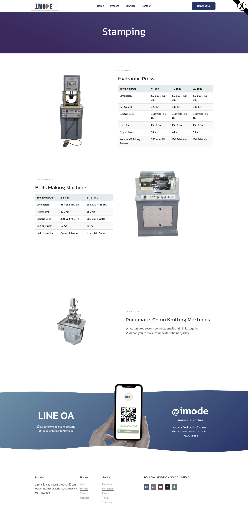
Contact (146, 5)
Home (100, 5)
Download (130, 6)
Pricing (84, 488)
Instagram (108, 488)
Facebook (107, 484)
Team (83, 493)
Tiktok (105, 498)
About (83, 484)
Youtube (107, 502)
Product (114, 5)
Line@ (105, 493)
